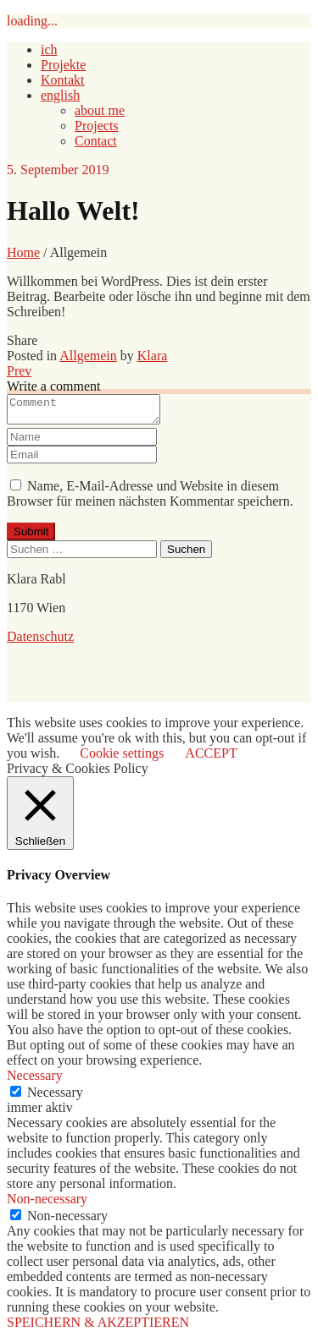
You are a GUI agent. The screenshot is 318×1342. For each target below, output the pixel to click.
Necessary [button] (35, 1080)
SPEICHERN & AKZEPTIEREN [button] (98, 1327)
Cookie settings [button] (122, 758)
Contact (96, 141)
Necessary (55, 1097)
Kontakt (63, 80)
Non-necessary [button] (47, 1204)
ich (49, 49)
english (60, 95)
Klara (152, 355)
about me (100, 110)
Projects (97, 125)
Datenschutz (40, 641)
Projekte (63, 65)
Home (23, 252)
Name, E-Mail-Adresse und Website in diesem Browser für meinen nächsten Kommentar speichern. (150, 498)
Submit (31, 536)
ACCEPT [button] (211, 758)
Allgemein (88, 355)
